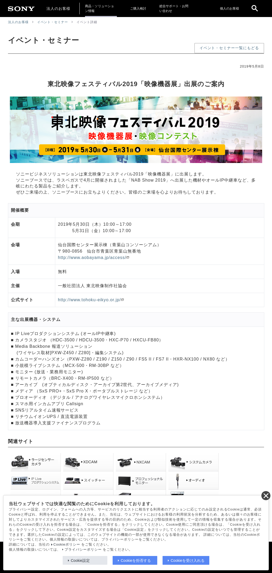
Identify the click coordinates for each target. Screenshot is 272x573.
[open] (254, 8)
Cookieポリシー (66, 544)
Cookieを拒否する (136, 560)
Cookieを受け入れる (188, 560)
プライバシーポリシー (83, 549)
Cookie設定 (80, 560)
